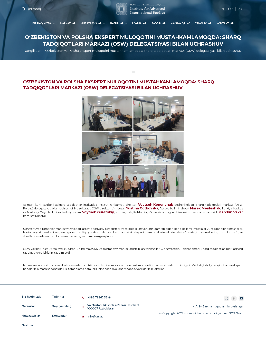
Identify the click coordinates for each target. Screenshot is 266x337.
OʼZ (230, 9)
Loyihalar (139, 23)
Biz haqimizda (31, 297)
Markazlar (68, 23)
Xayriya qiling (180, 23)
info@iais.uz (95, 316)
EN (221, 9)
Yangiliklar (203, 23)
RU (240, 9)
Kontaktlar (225, 23)
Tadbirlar (158, 23)
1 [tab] (133, 72)
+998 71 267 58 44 (100, 297)
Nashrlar (27, 325)
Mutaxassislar (31, 316)
